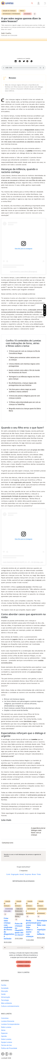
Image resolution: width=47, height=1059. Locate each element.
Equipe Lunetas (6, 1042)
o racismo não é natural (32, 580)
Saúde (3, 994)
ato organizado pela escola (21, 482)
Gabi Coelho (6, 33)
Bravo (34, 874)
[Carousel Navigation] (23, 947)
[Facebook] (20, 61)
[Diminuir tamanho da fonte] (44, 308)
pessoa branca (36, 672)
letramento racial (25, 208)
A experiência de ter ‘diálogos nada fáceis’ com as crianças (38, 831)
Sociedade (4, 988)
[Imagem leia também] (16, 831)
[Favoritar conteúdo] (34, 13)
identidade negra (30, 721)
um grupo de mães (37, 450)
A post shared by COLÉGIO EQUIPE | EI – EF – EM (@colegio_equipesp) (24, 562)
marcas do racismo (37, 107)
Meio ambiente (6, 1003)
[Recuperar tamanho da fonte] (44, 311)
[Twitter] (24, 61)
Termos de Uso (6, 1045)
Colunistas (5, 1018)
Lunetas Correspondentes (10, 1024)
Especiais (4, 1033)
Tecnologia (5, 1000)
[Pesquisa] (32, 3)
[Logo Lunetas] (7, 3)
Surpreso (28, 874)
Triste (39, 874)
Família (3, 985)
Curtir (8, 874)
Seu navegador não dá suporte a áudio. (23, 67)
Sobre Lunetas (6, 1039)
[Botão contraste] (44, 305)
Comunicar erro (7, 843)
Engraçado (15, 874)
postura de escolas (24, 587)
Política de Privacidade (9, 1048)
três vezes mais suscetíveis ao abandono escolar (22, 142)
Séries (3, 1030)
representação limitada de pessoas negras (16, 496)
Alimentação (5, 997)
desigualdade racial (31, 130)
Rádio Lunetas (6, 1027)
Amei (21, 874)
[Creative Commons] (2, 1054)
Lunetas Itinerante (7, 1021)
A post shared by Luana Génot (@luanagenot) (23, 271)
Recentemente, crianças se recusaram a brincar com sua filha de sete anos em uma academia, (23, 180)
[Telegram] (27, 61)
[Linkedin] (16, 61)
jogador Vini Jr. (17, 639)
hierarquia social (7, 756)
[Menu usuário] (38, 3)
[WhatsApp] (31, 61)
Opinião (4, 1036)
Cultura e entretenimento (10, 1006)
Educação (4, 991)
